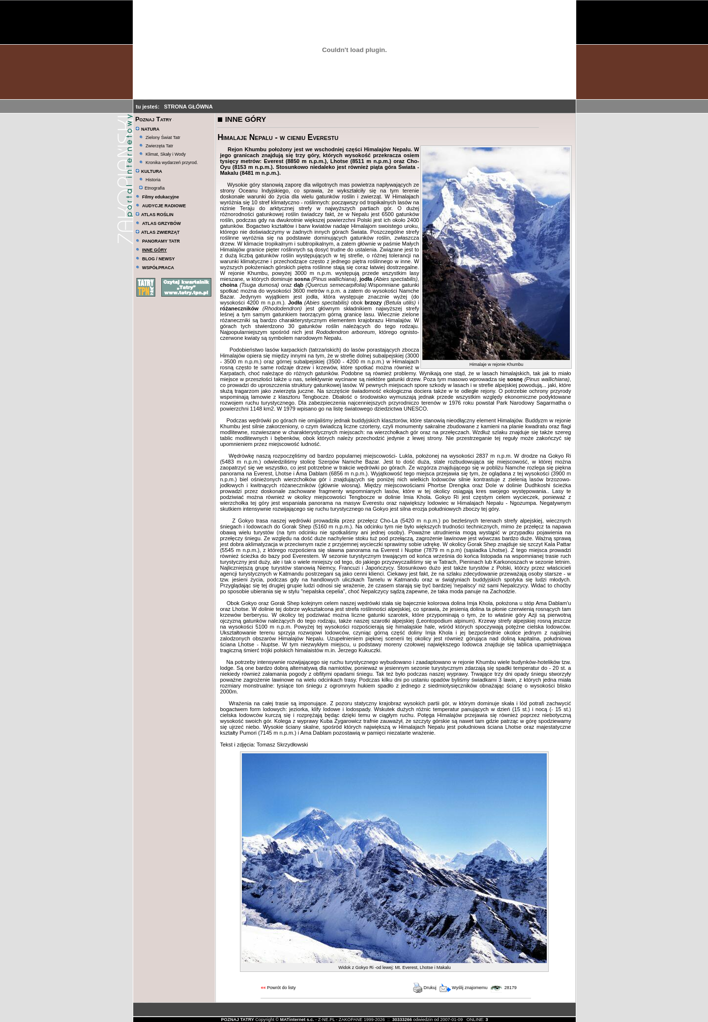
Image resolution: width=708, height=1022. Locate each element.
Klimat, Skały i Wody (166, 154)
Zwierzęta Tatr (159, 145)
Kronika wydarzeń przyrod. (172, 162)
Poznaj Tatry (153, 119)
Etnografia (152, 188)
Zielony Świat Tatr (163, 137)
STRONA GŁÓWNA (188, 107)
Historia (153, 179)
